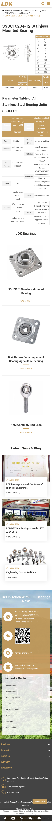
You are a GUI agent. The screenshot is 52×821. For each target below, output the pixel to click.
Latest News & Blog (26, 448)
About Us (5, 756)
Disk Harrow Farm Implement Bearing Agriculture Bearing (26, 359)
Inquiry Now (40, 801)
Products (16, 10)
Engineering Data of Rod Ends (21, 572)
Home (7, 10)
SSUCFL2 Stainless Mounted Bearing (26, 291)
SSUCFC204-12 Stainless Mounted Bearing (22, 16)
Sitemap (19, 809)
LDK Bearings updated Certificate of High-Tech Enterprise (24, 486)
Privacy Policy (28, 809)
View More (13, 492)
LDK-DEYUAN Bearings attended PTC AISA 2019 (25, 530)
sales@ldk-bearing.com (13, 786)
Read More (26, 301)
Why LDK (5, 761)
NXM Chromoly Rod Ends (26, 425)
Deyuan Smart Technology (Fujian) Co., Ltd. (26, 802)
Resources (6, 767)
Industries (6, 750)
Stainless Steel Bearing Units (34, 10)
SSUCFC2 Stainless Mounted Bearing (20, 13)
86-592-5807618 (10, 792)
